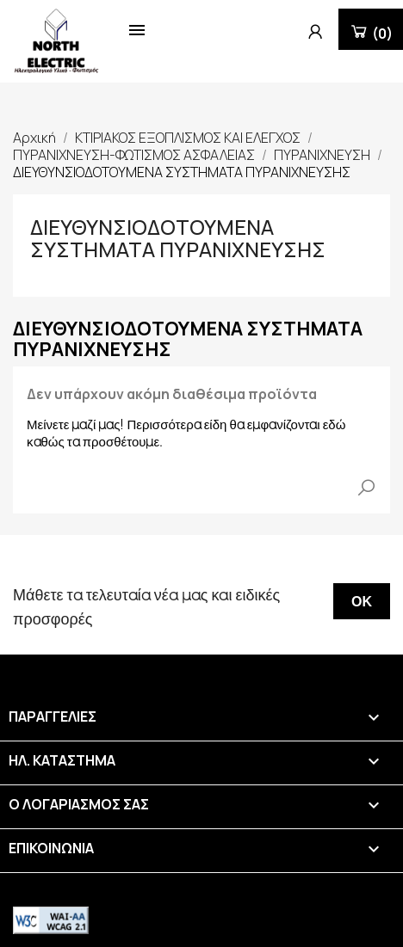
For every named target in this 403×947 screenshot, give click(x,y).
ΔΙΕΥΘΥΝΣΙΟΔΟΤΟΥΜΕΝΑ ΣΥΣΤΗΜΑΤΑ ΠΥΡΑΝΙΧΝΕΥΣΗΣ (178, 237)
